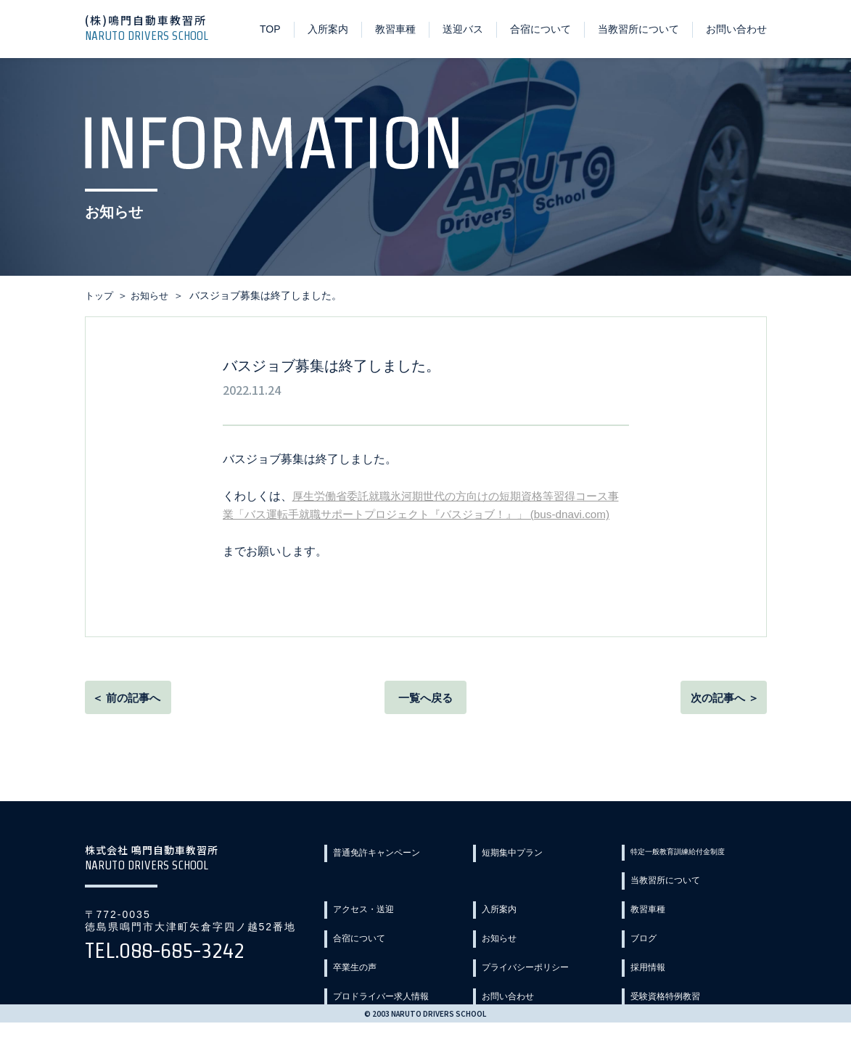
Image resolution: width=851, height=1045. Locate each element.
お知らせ (655, 927)
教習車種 (395, 29)
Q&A (646, 1005)
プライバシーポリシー (685, 953)
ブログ (352, 953)
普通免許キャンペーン (388, 874)
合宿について (540, 29)
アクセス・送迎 (521, 900)
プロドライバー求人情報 (542, 979)
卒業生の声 (511, 953)
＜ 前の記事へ (128, 718)
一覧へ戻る (426, 718)
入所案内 (328, 29)
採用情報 (357, 979)
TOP (270, 29)
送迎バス (463, 29)
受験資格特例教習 (378, 1005)
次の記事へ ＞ (722, 718)
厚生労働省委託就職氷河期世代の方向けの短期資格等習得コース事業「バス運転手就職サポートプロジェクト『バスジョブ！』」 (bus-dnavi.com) (426, 514)
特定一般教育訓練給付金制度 (701, 874)
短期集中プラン (521, 874)
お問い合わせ (736, 29)
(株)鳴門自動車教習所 (154, 27)
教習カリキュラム (526, 1005)
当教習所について (638, 29)
